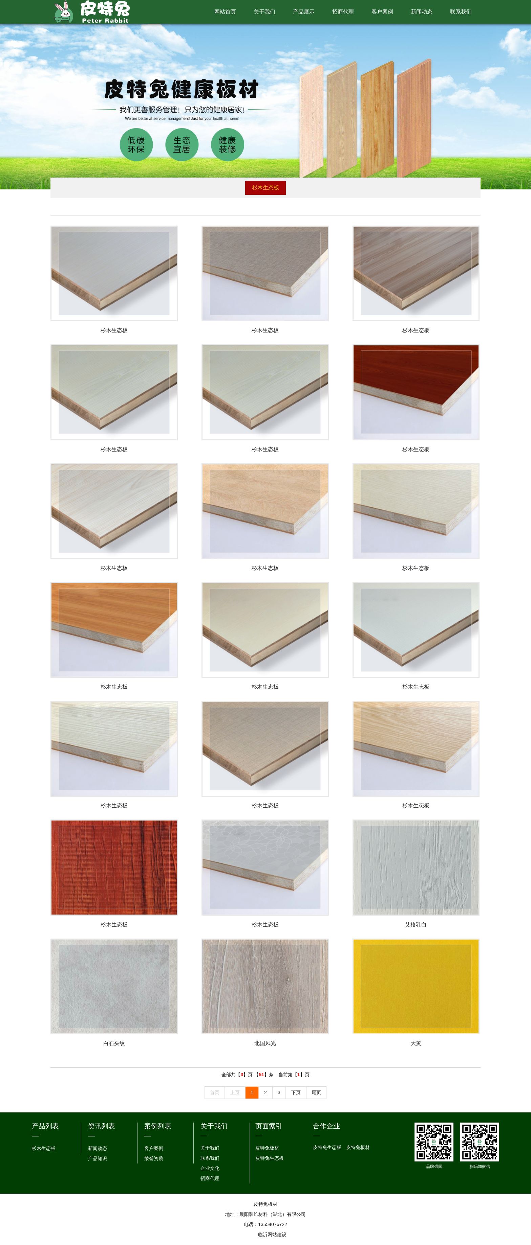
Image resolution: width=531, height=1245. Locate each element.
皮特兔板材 (267, 1148)
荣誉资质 (153, 1158)
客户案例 (382, 12)
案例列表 (157, 1126)
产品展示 (304, 12)
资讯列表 (101, 1126)
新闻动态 (421, 12)
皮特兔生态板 (269, 1158)
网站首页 (225, 12)
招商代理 (343, 12)
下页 (296, 1093)
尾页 (316, 1093)
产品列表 (45, 1126)
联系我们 (461, 12)
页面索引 (268, 1126)
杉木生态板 (265, 187)
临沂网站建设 (272, 1235)
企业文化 (209, 1168)
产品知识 (97, 1158)
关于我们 (264, 12)
